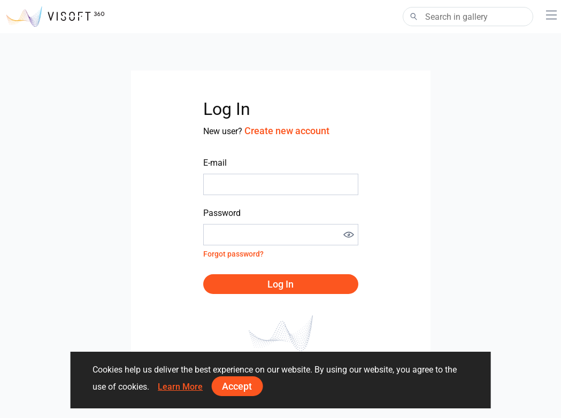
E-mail (215, 163)
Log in (280, 284)
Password (222, 213)
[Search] (468, 16)
